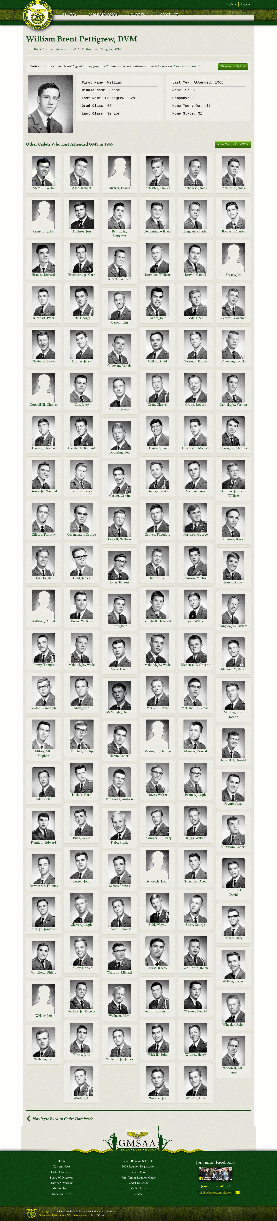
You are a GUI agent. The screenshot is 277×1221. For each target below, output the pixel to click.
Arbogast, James (195, 188)
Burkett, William (119, 279)
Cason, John (119, 322)
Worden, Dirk (195, 1098)
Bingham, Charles (195, 231)
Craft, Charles (157, 404)
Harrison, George (195, 534)
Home (38, 49)
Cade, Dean (195, 318)
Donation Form (61, 1194)
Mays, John (81, 708)
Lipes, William (195, 621)
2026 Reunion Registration (138, 1167)
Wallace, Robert (233, 981)
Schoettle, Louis (157, 881)
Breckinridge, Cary (81, 274)
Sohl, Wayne (157, 924)
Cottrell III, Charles (43, 404)
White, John (81, 1054)
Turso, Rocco (157, 968)
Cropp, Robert (195, 404)
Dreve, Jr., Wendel (43, 491)
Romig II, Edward (43, 842)
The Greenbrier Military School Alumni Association (87, 1211)
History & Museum (62, 1183)
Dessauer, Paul (157, 448)
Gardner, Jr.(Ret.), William (233, 493)
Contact (138, 1194)
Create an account (186, 66)
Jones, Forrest (119, 582)
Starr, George (195, 924)
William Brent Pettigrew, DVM (101, 49)
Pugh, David (81, 838)
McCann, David (157, 708)
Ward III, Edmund (157, 1011)
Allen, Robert (81, 188)
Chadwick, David (44, 361)
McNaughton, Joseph (233, 714)
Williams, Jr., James (119, 1059)
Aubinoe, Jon (81, 231)
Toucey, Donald (81, 968)
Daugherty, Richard (81, 448)
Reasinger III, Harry (157, 838)
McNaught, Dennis (119, 712)
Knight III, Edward (157, 621)
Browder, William (157, 274)
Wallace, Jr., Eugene (81, 1011)
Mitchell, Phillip (81, 751)
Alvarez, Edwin (119, 188)
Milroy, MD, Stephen (43, 753)
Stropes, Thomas (119, 929)
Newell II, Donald (233, 760)
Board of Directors (61, 1178)
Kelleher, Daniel (43, 621)
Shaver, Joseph (81, 924)
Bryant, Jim (233, 274)
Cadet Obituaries (61, 1172)
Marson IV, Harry (233, 669)
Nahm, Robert (119, 755)
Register (246, 4)
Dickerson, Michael (195, 448)
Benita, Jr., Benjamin (119, 233)
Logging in (94, 66)
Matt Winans (98, 1215)
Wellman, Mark (119, 1015)
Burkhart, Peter (43, 318)
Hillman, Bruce (233, 539)
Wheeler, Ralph (233, 1024)
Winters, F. (81, 1098)
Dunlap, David (157, 491)
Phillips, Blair (43, 799)
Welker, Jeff (43, 1015)
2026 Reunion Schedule (138, 1161)
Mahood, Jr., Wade (81, 664)
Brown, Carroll (195, 274)
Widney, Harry (195, 1054)
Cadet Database (56, 49)
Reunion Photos (139, 1172)
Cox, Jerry (81, 404)
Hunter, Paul (157, 578)
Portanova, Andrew (119, 799)
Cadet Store (138, 1189)
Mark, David (119, 669)
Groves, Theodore (157, 534)
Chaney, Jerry (81, 361)
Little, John (119, 626)
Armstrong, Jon (44, 231)
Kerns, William (81, 621)
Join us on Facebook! (215, 1162)
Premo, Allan (233, 803)
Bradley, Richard (43, 274)
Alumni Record (61, 1189)
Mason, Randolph (43, 708)
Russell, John (82, 881)
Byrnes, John (158, 318)
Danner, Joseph (119, 409)
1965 (74, 49)
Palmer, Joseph (195, 794)
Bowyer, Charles (233, 231)
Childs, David (157, 361)
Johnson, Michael (195, 578)
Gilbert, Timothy (44, 534)
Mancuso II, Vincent (195, 664)
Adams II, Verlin (43, 188)
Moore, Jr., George (157, 751)
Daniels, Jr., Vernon (233, 404)
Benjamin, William (157, 231)
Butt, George (81, 318)
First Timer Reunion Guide (139, 1178)
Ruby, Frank (119, 842)
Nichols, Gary (81, 794)
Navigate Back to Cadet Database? (59, 1118)
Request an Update (233, 66)
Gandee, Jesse (195, 491)
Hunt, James (81, 578)
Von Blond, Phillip (43, 972)
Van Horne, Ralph (195, 968)
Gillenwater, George (81, 534)
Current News (61, 1167)
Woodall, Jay (157, 1098)
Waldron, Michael (119, 972)
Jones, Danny (233, 582)
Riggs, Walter (195, 838)
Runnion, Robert (233, 847)
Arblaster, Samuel (157, 188)
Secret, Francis (119, 885)
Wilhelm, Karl (43, 1059)
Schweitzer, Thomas (43, 885)
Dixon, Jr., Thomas (233, 448)
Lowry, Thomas (43, 664)
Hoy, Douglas (43, 578)
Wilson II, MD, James (233, 1070)
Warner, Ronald (195, 1011)
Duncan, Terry (81, 491)
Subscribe (237, 1193)
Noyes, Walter (157, 794)
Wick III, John (157, 1054)
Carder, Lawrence (233, 318)
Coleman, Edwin (195, 361)
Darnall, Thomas (43, 448)
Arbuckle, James (233, 188)
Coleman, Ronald (233, 361)
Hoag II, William (119, 539)
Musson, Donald (195, 751)
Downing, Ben (119, 452)
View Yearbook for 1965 (233, 144)
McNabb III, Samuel (195, 708)
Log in (231, 4)
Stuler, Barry (233, 938)
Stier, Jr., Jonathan (44, 929)
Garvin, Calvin (119, 495)
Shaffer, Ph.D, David (233, 892)
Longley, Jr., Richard (233, 626)
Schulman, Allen (195, 881)
